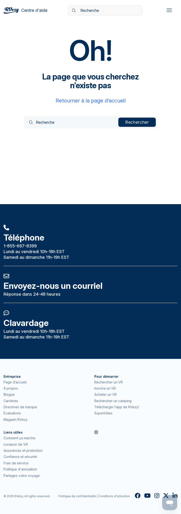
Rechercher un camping (113, 401)
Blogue (9, 394)
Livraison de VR (16, 444)
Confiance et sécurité (20, 457)
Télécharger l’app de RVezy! (116, 407)
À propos (11, 388)
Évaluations (12, 413)
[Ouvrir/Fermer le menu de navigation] (169, 10)
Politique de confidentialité (77, 496)
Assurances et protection (23, 450)
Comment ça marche (19, 438)
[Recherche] (105, 10)
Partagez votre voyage (22, 476)
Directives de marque (20, 407)
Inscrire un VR (105, 388)
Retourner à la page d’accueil (91, 100)
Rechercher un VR (108, 382)
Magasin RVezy (16, 419)
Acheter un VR (105, 394)
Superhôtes (103, 413)
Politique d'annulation (20, 469)
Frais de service (16, 463)
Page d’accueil (15, 382)
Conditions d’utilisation (114, 496)
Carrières (11, 401)
